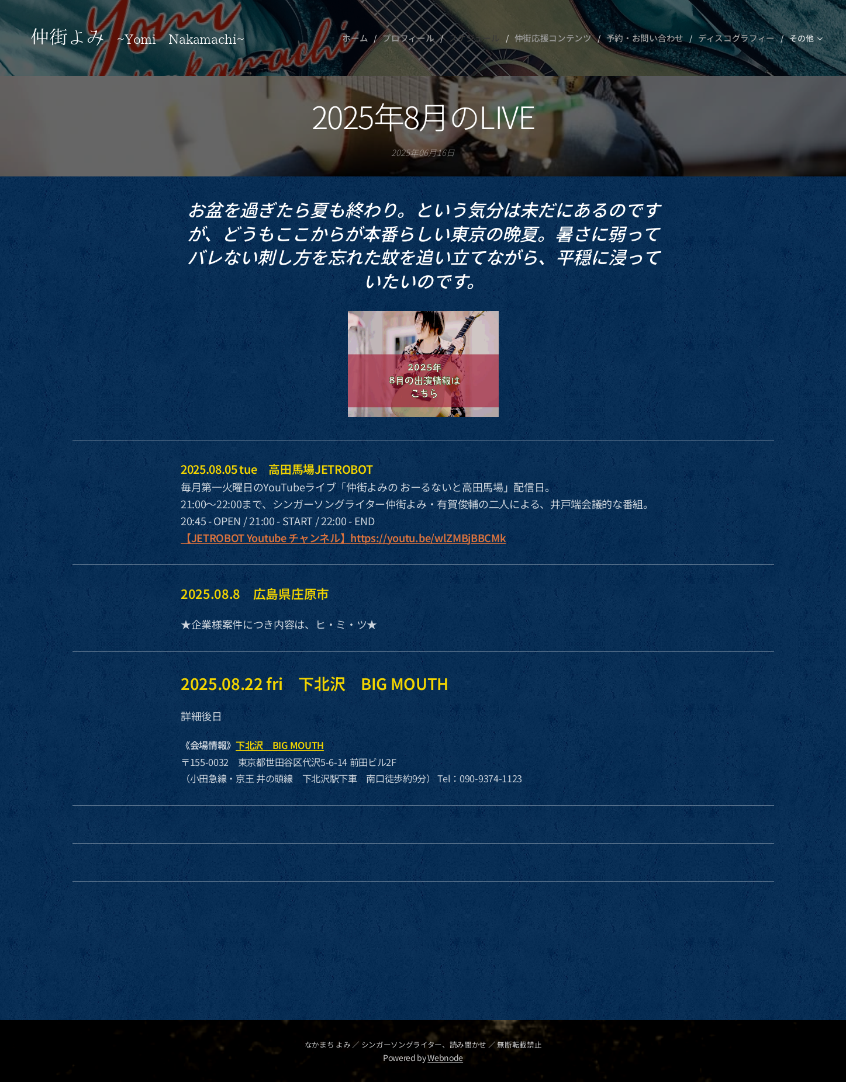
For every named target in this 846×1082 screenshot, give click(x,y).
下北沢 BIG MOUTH (280, 745)
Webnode (445, 1057)
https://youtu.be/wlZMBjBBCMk (428, 537)
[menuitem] (374, 38)
